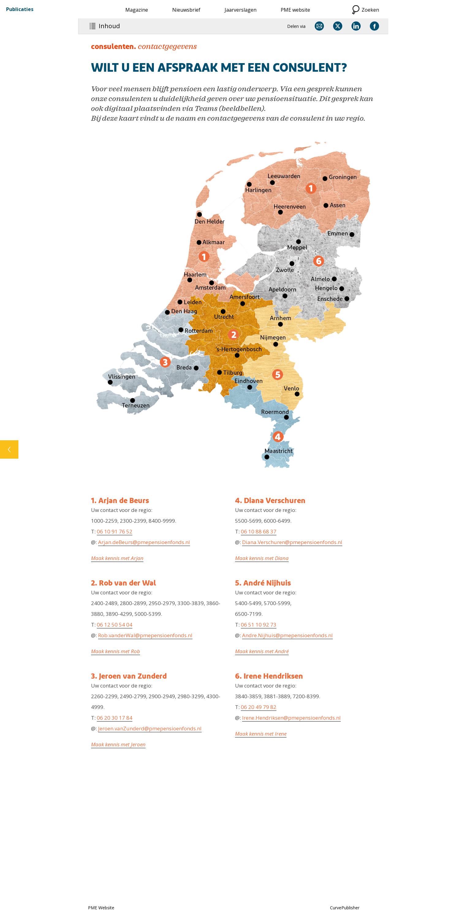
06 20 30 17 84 (114, 717)
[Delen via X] (337, 26)
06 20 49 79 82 (258, 706)
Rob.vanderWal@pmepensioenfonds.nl (145, 635)
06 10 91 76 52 (114, 531)
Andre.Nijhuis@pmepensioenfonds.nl (287, 635)
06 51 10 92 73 (258, 624)
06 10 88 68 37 (258, 531)
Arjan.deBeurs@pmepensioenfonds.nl (144, 542)
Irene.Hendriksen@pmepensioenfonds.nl (291, 717)
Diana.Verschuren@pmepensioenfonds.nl (292, 542)
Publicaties (19, 9)
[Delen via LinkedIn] (356, 26)
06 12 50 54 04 (114, 624)
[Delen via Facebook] (374, 26)
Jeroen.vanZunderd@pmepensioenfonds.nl (150, 728)
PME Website (101, 908)
